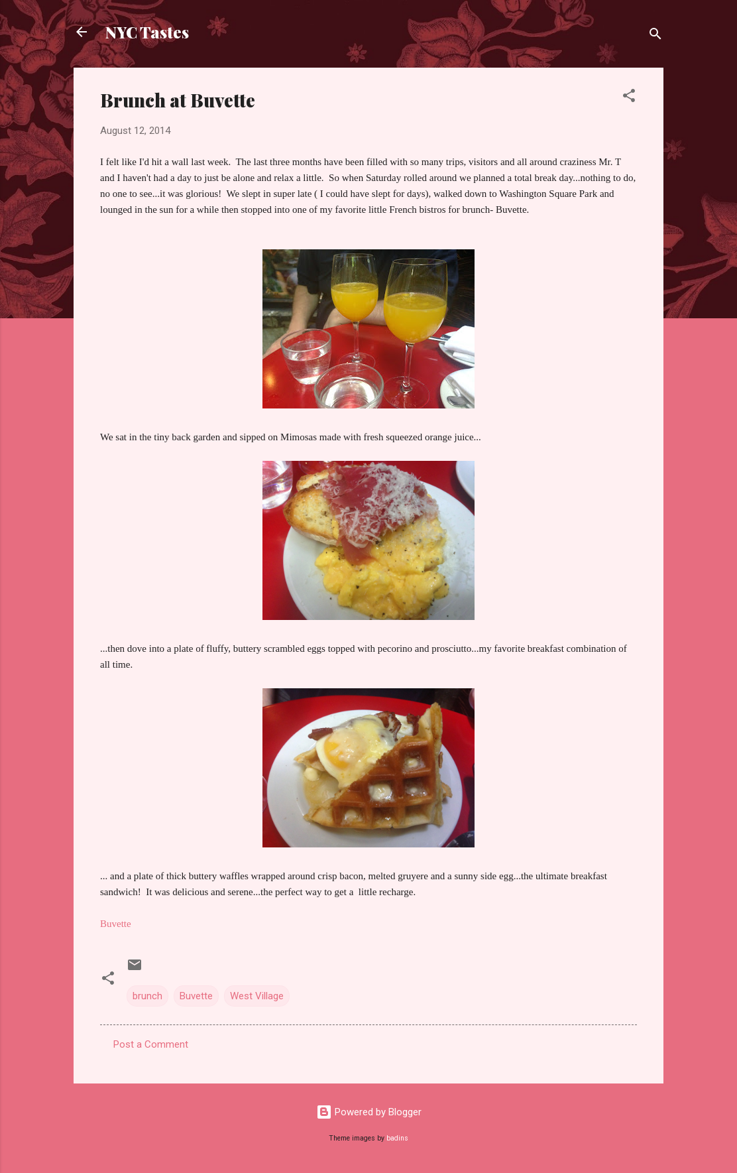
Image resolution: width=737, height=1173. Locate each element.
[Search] (655, 36)
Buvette (196, 996)
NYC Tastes (147, 31)
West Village (257, 996)
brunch (147, 996)
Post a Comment (150, 1044)
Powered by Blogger (369, 1112)
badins (397, 1138)
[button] (629, 98)
